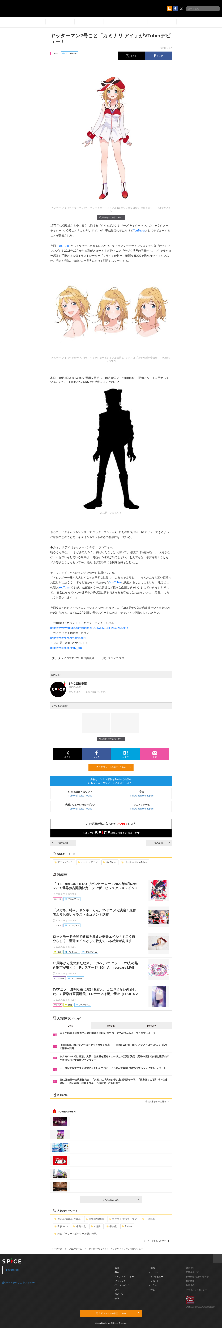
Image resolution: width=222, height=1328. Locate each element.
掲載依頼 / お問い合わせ (197, 1276)
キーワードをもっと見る (156, 1241)
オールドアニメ (88, 862)
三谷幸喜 (148, 1219)
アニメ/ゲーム (63, 862)
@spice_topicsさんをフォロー (18, 1282)
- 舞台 (116, 1272)
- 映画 (116, 1298)
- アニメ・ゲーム (122, 1285)
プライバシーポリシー (196, 1290)
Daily (70, 1025)
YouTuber (139, 230)
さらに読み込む (121, 1199)
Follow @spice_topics (80, 795)
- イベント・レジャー (124, 1276)
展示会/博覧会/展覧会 (67, 1219)
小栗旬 (96, 1226)
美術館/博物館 (95, 1219)
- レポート (154, 1281)
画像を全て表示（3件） (110, 217)
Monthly (151, 1025)
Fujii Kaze (61, 1226)
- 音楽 (116, 1268)
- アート (117, 1290)
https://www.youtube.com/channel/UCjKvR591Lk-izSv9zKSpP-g (89, 627)
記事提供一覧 (192, 1272)
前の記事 (60, 843)
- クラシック (119, 1281)
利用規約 (190, 1285)
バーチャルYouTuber (134, 862)
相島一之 (79, 1226)
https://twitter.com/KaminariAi (68, 637)
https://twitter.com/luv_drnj (66, 647)
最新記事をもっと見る (157, 1101)
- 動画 (152, 1268)
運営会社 (190, 1268)
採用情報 (190, 1281)
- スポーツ (118, 1294)
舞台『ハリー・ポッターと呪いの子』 (76, 1233)
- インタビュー (156, 1276)
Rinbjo (127, 1226)
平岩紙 (111, 1226)
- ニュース (154, 1272)
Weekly (111, 1025)
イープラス (57, 1249)
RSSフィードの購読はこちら (113, 767)
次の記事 (162, 843)
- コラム (153, 1285)
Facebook (13, 1270)
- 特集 (152, 1290)
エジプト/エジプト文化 (123, 1219)
